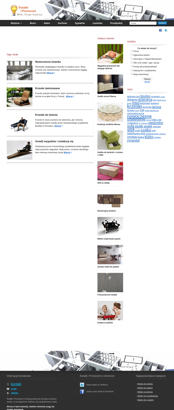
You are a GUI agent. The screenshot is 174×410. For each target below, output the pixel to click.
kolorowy (144, 103)
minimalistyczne (135, 113)
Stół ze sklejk (103, 183)
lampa (156, 107)
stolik (139, 126)
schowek (144, 123)
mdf (141, 110)
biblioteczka (133, 96)
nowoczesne (139, 116)
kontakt (16, 384)
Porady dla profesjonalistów (145, 67)
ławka (141, 137)
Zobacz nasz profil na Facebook (99, 391)
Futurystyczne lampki (107, 295)
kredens (155, 103)
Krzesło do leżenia (46, 114)
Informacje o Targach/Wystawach (147, 59)
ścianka (157, 137)
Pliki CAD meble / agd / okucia (146, 63)
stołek (148, 126)
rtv (140, 123)
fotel (135, 103)
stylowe (157, 126)
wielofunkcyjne (136, 133)
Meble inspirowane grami (108, 239)
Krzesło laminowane (47, 88)
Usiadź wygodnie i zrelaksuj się (54, 141)
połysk (148, 120)
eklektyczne (161, 100)
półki (159, 120)
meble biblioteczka (152, 111)
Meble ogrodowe (145, 392)
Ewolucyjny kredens (106, 211)
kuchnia (147, 107)
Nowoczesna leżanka (48, 61)
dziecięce (145, 100)
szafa (137, 130)
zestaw (132, 137)
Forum (136, 51)
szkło (153, 131)
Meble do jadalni (145, 388)
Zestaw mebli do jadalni (108, 267)
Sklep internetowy (140, 74)
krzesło (134, 106)
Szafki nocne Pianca (106, 96)
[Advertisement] (98, 30)
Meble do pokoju (145, 384)
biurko (145, 96)
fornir (129, 103)
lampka (130, 110)
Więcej (50, 73)
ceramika (155, 96)
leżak (137, 111)
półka (154, 119)
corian (162, 97)
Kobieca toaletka (105, 323)
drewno (132, 99)
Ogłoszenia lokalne (141, 55)
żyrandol (133, 140)
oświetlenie (136, 119)
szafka (146, 130)
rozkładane (132, 123)
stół (130, 129)
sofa (130, 126)
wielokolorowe (152, 134)
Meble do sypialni (146, 400)
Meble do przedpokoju (148, 396)
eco (155, 100)
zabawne (162, 134)
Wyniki (147, 82)
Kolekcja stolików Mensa (108, 124)
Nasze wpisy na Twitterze (97, 385)
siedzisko (155, 123)
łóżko (149, 137)
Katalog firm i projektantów (144, 70)
